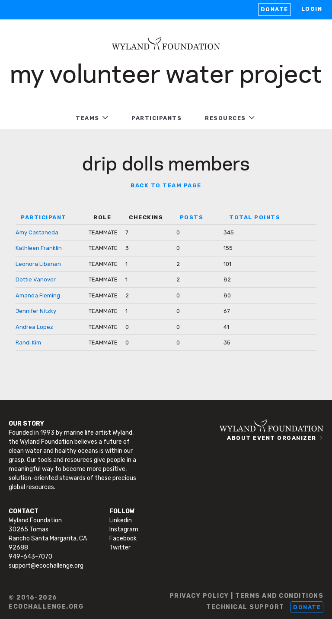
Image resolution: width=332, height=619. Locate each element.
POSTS (192, 217)
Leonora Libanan (38, 264)
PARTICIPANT (44, 217)
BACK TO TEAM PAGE (166, 185)
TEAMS (87, 118)
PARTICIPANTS (156, 118)
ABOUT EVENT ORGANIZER (271, 438)
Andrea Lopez (34, 327)
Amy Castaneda (37, 232)
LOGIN (311, 9)
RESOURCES (225, 118)
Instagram (123, 529)
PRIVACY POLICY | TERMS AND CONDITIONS (246, 596)
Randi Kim (28, 342)
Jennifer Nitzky (36, 311)
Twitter (120, 547)
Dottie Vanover (36, 279)
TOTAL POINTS (254, 217)
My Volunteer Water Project (166, 72)
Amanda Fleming (38, 295)
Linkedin (120, 520)
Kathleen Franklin (39, 248)
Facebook (123, 538)
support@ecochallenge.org (46, 565)
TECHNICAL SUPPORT (245, 607)
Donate (274, 9)
